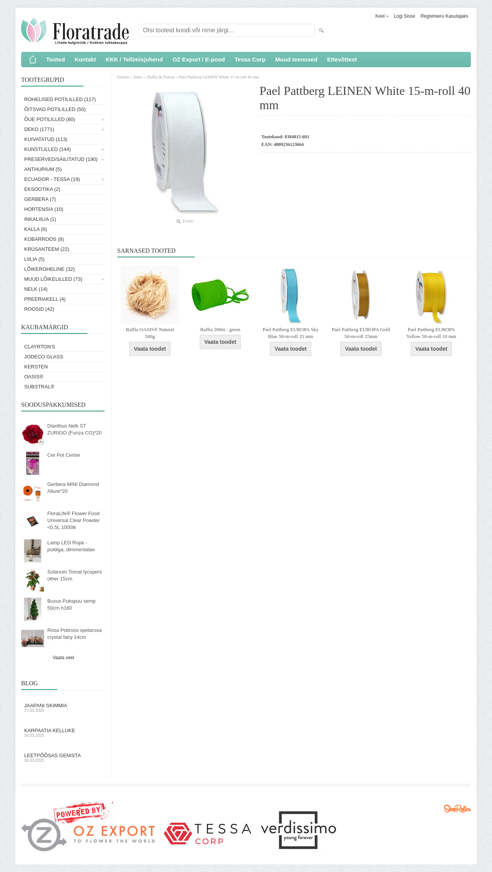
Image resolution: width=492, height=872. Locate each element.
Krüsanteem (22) (46, 249)
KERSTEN (36, 367)
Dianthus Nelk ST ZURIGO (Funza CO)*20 (74, 429)
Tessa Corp (250, 59)
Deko (138, 77)
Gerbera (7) (40, 199)
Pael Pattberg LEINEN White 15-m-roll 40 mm (219, 77)
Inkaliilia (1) (40, 219)
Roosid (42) (39, 309)
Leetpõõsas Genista (63, 758)
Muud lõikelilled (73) (53, 279)
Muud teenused (296, 59)
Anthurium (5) (43, 169)
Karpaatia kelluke (63, 733)
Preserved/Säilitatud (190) (61, 159)
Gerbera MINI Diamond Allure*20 (73, 487)
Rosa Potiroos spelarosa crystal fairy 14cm (74, 633)
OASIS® (33, 377)
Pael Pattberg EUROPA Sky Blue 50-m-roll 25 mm (291, 333)
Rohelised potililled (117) (60, 99)
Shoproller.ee (457, 808)
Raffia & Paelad (161, 77)
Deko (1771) (39, 129)
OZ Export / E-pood (199, 59)
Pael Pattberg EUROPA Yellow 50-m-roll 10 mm (431, 333)
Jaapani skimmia (63, 708)
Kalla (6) (35, 229)
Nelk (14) (36, 289)
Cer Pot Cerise (63, 455)
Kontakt (85, 59)
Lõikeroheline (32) (49, 269)
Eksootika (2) (42, 189)
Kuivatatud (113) (45, 139)
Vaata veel (63, 657)
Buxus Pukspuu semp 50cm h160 (71, 604)
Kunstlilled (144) (47, 149)
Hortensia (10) (43, 209)
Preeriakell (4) (45, 299)
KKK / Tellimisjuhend (134, 59)
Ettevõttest (342, 59)
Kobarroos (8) (44, 239)
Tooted (55, 59)
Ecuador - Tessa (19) (52, 179)
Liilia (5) (34, 259)
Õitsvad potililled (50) (55, 109)
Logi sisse (404, 16)
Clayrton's (39, 347)
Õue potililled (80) (49, 119)
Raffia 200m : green (220, 329)
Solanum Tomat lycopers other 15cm (74, 575)
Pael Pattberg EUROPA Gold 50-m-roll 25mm (361, 333)
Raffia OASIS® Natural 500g (150, 333)
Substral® (39, 387)
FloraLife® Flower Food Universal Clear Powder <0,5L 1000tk (73, 520)
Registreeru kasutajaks (444, 16)
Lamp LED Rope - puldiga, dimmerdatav (71, 546)
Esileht (123, 77)
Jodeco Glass (43, 357)
